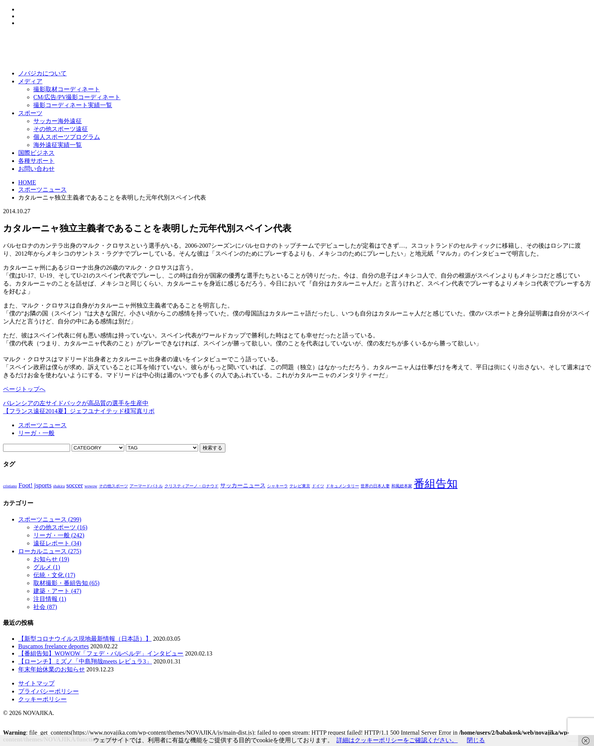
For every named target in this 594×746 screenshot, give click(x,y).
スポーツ (30, 113)
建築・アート (57, 591)
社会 (45, 607)
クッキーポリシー (42, 699)
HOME (27, 182)
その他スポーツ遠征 (60, 129)
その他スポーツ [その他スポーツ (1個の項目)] (113, 486)
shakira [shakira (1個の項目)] (59, 486)
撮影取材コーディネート (66, 89)
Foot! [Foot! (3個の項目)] (26, 485)
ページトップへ (24, 389)
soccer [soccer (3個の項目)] (74, 485)
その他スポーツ (60, 527)
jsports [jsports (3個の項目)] (43, 485)
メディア (30, 81)
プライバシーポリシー (48, 691)
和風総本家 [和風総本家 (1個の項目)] (401, 486)
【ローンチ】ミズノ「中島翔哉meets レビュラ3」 (85, 661)
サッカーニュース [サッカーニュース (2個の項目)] (243, 485)
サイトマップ (36, 683)
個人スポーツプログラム (66, 137)
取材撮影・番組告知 (66, 583)
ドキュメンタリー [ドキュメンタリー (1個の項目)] (342, 486)
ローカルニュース (49, 551)
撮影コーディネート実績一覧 (72, 105)
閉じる (476, 740)
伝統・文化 (54, 575)
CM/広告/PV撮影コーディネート (76, 97)
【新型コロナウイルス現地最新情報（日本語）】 (85, 638)
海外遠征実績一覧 (57, 145)
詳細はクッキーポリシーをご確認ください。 (397, 740)
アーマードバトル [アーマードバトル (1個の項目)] (146, 486)
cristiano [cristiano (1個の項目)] (10, 486)
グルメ (46, 567)
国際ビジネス (36, 153)
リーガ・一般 (36, 433)
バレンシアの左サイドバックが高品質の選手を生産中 (75, 403)
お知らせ (51, 559)
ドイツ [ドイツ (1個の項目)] (318, 486)
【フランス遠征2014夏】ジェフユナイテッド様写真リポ (79, 411)
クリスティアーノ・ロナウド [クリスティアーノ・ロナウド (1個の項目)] (191, 486)
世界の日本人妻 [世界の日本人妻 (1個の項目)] (375, 486)
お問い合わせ (36, 168)
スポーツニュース (42, 189)
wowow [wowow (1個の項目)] (90, 486)
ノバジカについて (42, 73)
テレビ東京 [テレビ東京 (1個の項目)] (299, 486)
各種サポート (36, 161)
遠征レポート (57, 543)
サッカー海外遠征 (57, 121)
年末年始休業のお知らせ (51, 669)
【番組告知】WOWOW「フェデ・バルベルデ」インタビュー (100, 653)
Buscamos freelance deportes (53, 646)
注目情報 (49, 599)
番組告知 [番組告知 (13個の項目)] (436, 484)
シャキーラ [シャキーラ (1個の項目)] (277, 486)
